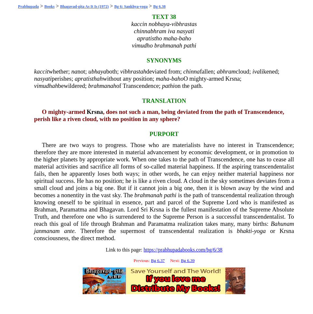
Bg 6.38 (159, 6)
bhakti (244, 230)
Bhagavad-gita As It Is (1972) (84, 6)
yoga (260, 230)
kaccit (41, 71)
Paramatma (73, 209)
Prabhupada (28, 6)
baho (177, 78)
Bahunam (282, 223)
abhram (226, 71)
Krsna (232, 78)
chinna (191, 71)
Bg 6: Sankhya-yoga (131, 6)
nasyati (43, 78)
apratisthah (89, 78)
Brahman (45, 209)
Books (49, 6)
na (74, 71)
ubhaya (97, 71)
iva (256, 71)
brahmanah (102, 85)
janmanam (47, 230)
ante (69, 230)
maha (162, 78)
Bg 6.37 (158, 260)
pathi (168, 85)
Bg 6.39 (188, 260)
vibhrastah (133, 71)
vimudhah (46, 85)
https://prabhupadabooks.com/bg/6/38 (182, 250)
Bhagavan (112, 209)
